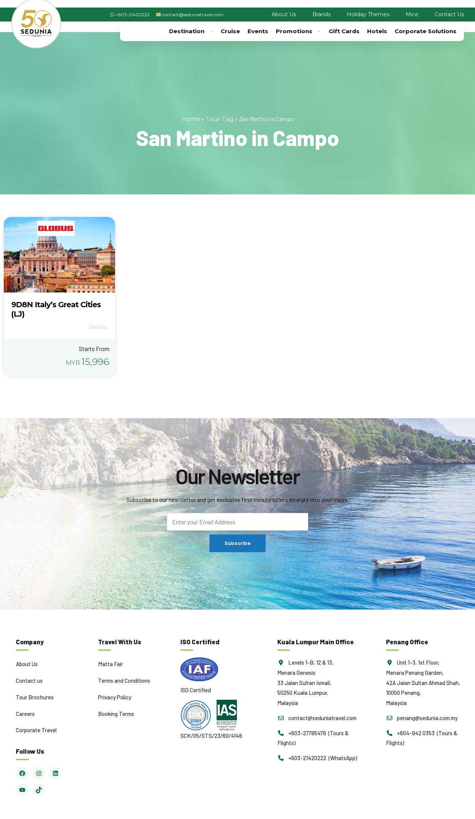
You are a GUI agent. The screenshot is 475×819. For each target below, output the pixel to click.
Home (190, 119)
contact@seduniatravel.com (192, 14)
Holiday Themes (368, 14)
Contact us (29, 680)
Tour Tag (220, 119)
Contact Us (449, 14)
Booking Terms (116, 713)
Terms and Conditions (124, 680)
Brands (321, 14)
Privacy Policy (114, 697)
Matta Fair (110, 663)
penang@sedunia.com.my (422, 717)
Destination (191, 31)
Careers (25, 713)
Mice (412, 14)
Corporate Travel (36, 730)
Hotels (377, 31)
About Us (284, 14)
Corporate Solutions (426, 31)
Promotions (298, 31)
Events (257, 31)
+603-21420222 (132, 14)
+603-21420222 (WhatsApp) (317, 757)
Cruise (230, 31)
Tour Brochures (35, 697)
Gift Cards (344, 31)
